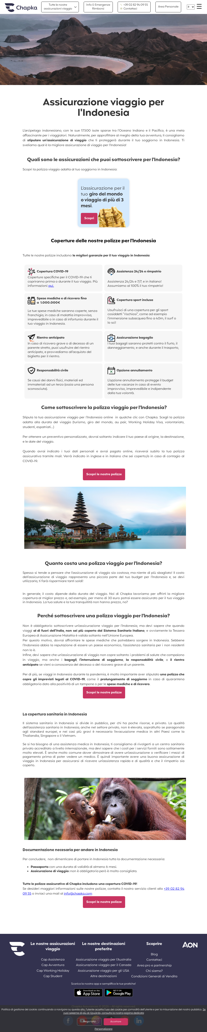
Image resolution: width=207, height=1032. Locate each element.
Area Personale (168, 7)
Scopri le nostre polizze (104, 474)
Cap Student (52, 976)
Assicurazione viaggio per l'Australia (103, 960)
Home (21, 7)
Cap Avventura (52, 965)
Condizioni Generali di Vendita (154, 977)
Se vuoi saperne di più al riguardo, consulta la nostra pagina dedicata (134, 1011)
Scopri (89, 218)
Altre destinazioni (103, 976)
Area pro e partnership (154, 966)
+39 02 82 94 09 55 (134, 5)
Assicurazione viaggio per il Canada (103, 965)
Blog (154, 954)
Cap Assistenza (52, 960)
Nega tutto (89, 1021)
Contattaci (128, 9)
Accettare (115, 1021)
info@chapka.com (78, 893)
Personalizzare (103, 1029)
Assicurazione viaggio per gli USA (103, 971)
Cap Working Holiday (53, 971)
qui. (51, 286)
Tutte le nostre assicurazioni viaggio (58, 7)
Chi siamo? (154, 971)
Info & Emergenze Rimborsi (98, 7)
